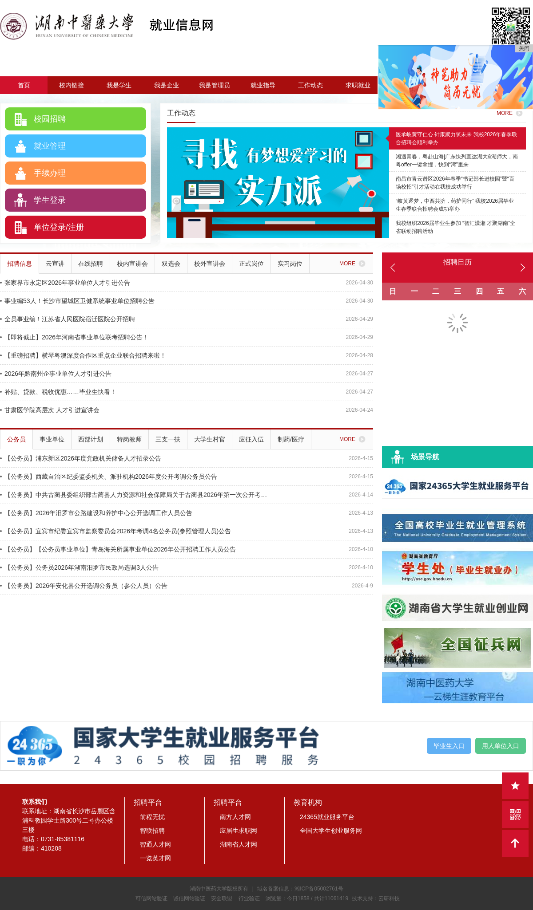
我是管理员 (214, 85)
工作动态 (310, 85)
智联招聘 (152, 830)
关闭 (524, 48)
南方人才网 (235, 816)
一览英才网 (155, 858)
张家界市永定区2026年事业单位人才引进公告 (65, 282)
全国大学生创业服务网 (331, 830)
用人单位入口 (500, 745)
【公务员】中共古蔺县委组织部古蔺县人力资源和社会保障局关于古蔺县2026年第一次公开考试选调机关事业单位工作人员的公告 (134, 494)
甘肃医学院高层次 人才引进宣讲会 (49, 410)
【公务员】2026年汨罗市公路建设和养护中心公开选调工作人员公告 (96, 512)
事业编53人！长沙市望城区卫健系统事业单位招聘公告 (77, 300)
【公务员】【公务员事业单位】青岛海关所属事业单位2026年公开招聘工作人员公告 (118, 549)
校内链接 (71, 85)
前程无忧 (152, 816)
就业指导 (263, 85)
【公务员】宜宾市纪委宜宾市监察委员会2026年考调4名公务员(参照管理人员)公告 (115, 531)
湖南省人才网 (238, 844)
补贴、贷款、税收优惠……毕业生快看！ (58, 391)
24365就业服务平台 (327, 816)
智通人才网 (155, 844)
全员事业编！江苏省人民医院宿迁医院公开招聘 (67, 319)
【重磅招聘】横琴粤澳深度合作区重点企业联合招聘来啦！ (83, 355)
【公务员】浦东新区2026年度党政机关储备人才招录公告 (80, 458)
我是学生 (119, 85)
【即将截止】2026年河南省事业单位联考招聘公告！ (74, 337)
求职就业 (358, 85)
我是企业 (166, 85)
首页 (24, 85)
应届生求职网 (238, 830)
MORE (511, 113)
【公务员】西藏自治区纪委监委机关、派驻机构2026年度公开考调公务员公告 (108, 476)
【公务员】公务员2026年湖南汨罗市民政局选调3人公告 (79, 567)
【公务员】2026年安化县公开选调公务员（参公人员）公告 (83, 585)
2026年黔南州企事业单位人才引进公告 (55, 373)
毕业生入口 (449, 745)
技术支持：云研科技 (376, 898)
